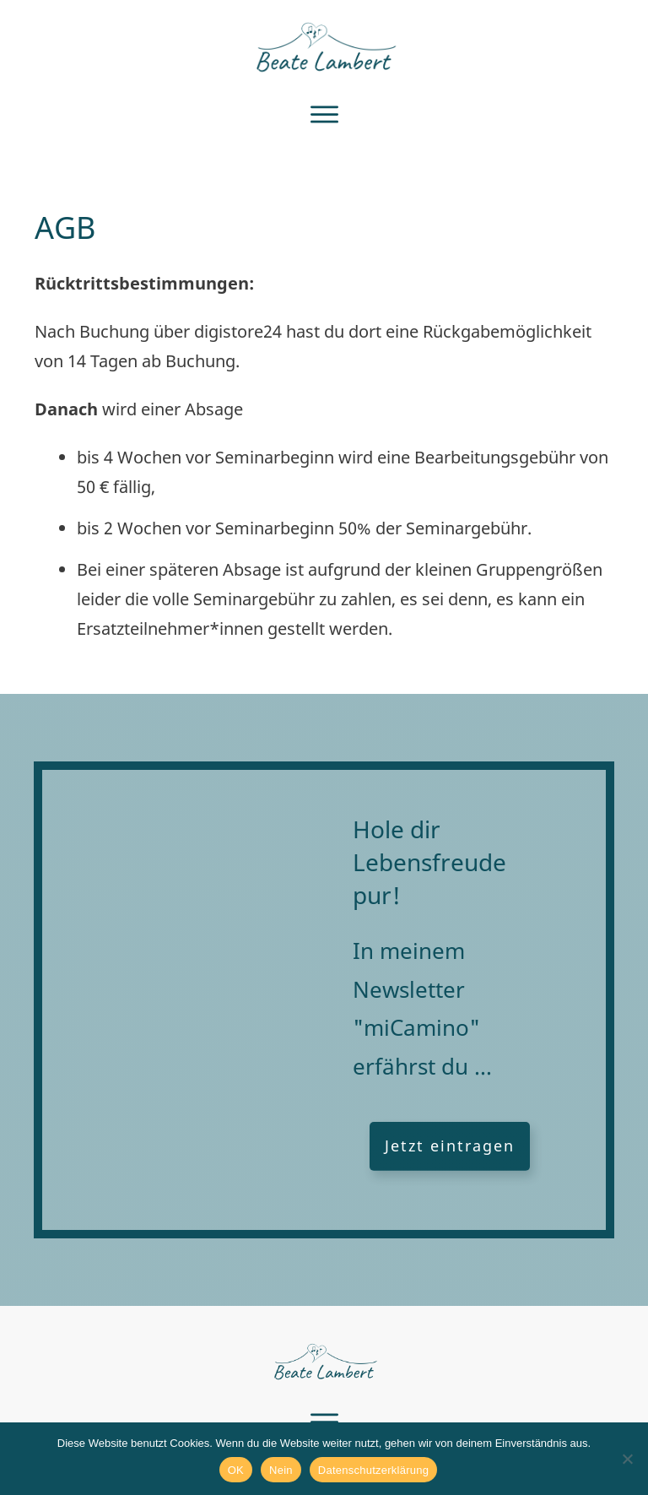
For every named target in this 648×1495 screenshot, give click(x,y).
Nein (281, 1470)
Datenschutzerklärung (373, 1470)
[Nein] (626, 1458)
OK (236, 1470)
